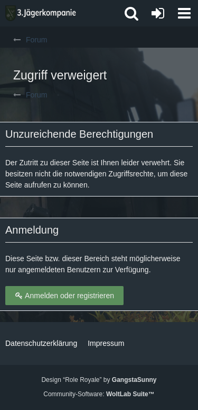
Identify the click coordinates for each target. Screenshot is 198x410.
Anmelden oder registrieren (64, 295)
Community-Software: (98, 394)
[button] (184, 13)
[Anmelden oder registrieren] (157, 13)
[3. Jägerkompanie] (40, 13)
